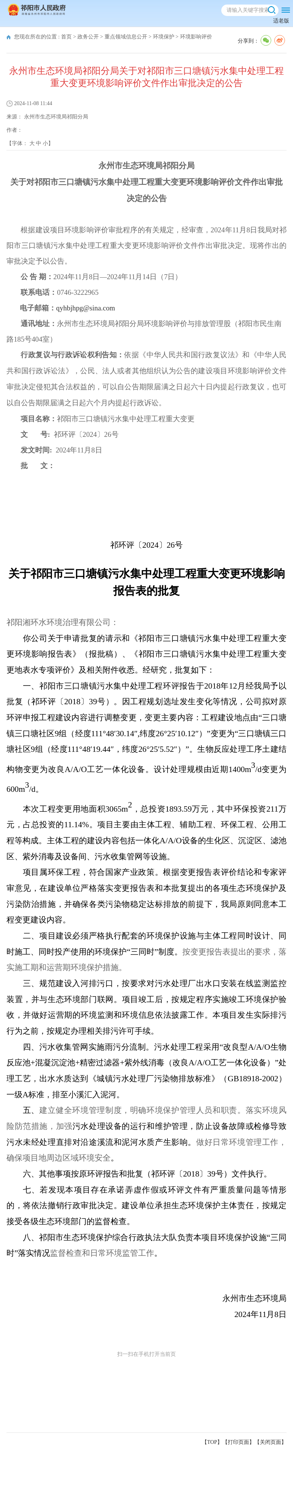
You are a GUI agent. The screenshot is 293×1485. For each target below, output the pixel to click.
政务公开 (88, 37)
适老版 (281, 21)
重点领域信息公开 (126, 37)
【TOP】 (212, 1442)
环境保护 (163, 37)
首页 (66, 37)
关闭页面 (270, 1442)
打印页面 (238, 1442)
